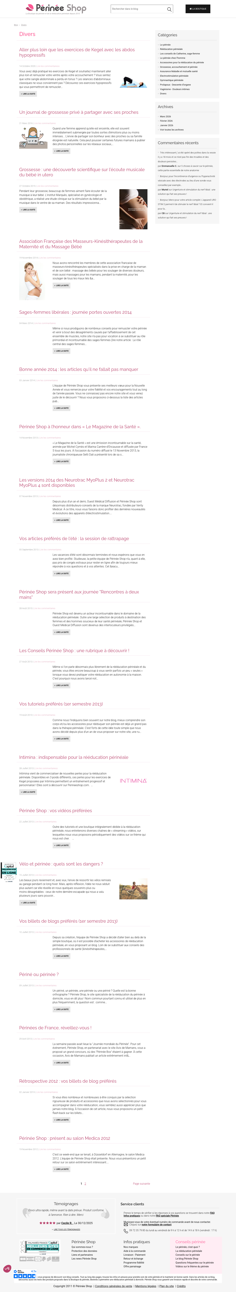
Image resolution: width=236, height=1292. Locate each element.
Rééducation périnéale (171, 49)
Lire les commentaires (45, 123)
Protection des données (84, 1251)
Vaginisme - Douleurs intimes (175, 89)
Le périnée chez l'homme (172, 58)
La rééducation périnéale (189, 1251)
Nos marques (131, 1247)
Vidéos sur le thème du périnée (192, 1266)
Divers (163, 93)
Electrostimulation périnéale (174, 76)
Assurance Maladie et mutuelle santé (179, 71)
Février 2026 (166, 121)
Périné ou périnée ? (39, 974)
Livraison (128, 1254)
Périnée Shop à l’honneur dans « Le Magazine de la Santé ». (80, 426)
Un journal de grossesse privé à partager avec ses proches (78, 112)
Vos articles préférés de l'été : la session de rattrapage (74, 538)
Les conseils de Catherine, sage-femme (180, 53)
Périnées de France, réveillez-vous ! (55, 1027)
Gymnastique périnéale (171, 80)
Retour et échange (133, 1258)
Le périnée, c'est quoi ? (188, 1247)
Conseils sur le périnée (188, 1254)
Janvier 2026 (166, 125)
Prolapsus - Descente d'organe (175, 84)
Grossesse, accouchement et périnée (179, 67)
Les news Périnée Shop (84, 1258)
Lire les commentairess (48, 66)
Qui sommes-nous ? (82, 1247)
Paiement (140, 1254)
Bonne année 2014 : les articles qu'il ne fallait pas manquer (78, 369)
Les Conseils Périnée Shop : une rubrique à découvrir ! (74, 650)
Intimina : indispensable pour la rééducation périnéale (73, 757)
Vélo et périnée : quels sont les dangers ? (61, 864)
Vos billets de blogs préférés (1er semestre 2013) (68, 921)
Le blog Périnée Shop (187, 1258)
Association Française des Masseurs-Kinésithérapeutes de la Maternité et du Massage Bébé (81, 244)
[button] (7, 1269)
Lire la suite (29, 94)
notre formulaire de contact (157, 1224)
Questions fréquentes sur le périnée (195, 1262)
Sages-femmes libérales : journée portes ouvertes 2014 (75, 312)
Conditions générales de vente (113, 1286)
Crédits (181, 1286)
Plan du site (166, 1286)
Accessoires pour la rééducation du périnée (182, 62)
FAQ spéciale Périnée (167, 1215)
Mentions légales (145, 1286)
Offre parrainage (132, 1266)
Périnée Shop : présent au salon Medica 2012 (64, 1138)
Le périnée (165, 44)
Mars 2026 (165, 116)
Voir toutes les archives (172, 129)
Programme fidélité (134, 1262)
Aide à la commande (135, 1251)
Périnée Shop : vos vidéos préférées (55, 810)
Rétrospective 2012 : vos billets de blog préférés (67, 1081)
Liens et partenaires (82, 1254)
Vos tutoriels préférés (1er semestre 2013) (61, 704)
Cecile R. (67, 1223)
